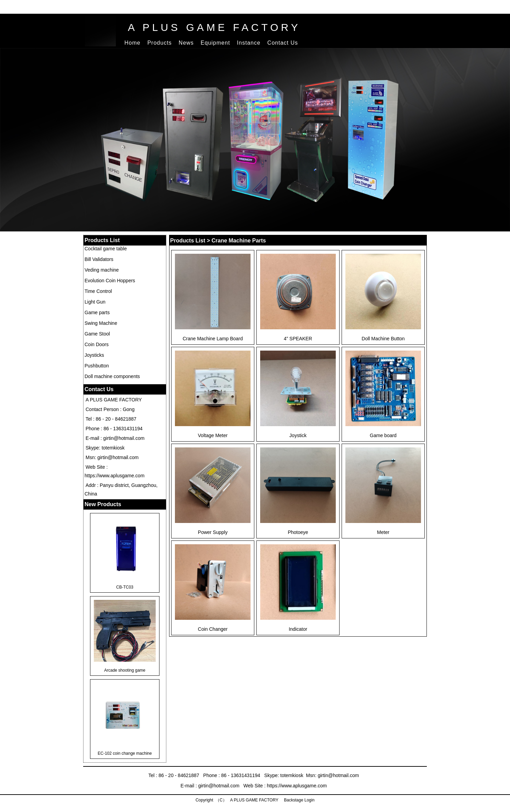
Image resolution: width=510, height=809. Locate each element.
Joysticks (94, 355)
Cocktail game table (106, 248)
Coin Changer (213, 629)
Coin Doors (97, 344)
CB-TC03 (124, 587)
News (186, 43)
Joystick (298, 435)
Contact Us (282, 43)
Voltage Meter (213, 435)
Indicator (298, 629)
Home (132, 43)
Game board (383, 435)
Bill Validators (99, 259)
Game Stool (97, 334)
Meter (383, 532)
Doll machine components (112, 376)
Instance (248, 43)
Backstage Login (298, 800)
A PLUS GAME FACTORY (214, 27)
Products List (102, 240)
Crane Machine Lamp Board (212, 338)
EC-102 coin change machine (125, 753)
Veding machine (102, 270)
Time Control (98, 291)
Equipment (215, 43)
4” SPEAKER (298, 338)
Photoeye (298, 532)
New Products (103, 504)
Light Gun (95, 302)
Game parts (97, 312)
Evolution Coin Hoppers (110, 280)
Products (159, 43)
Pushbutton (97, 365)
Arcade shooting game (124, 670)
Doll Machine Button (383, 338)
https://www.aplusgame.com (114, 475)
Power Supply (213, 532)
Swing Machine (101, 323)
